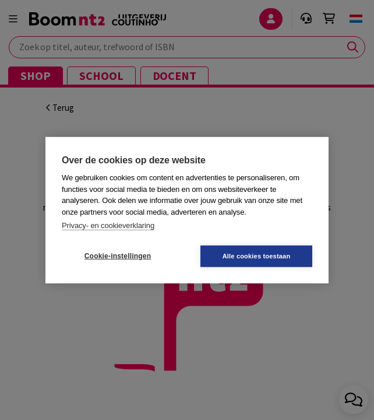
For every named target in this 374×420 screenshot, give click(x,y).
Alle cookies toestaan (257, 255)
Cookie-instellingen (117, 256)
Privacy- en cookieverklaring (108, 225)
